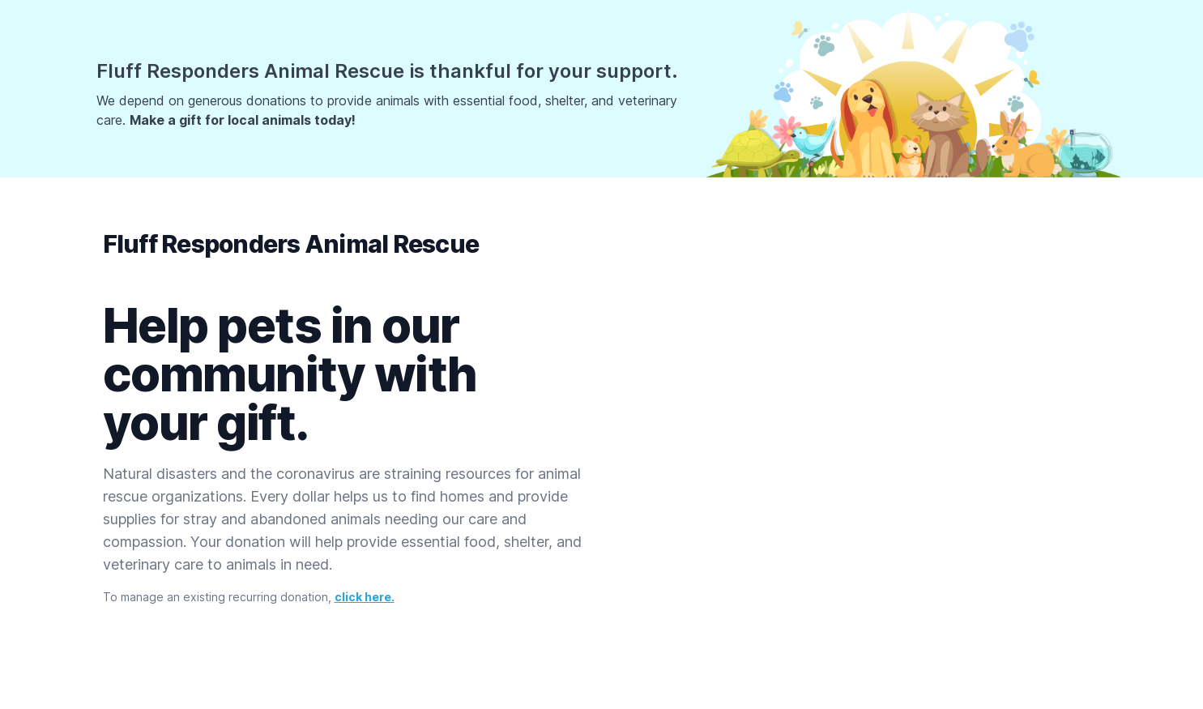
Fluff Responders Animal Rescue (291, 243)
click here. (365, 597)
